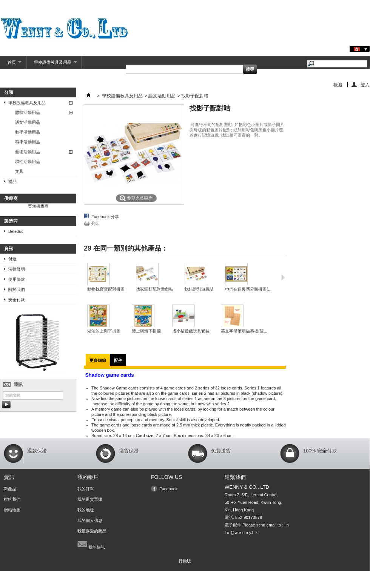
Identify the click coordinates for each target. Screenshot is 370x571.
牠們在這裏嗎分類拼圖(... (248, 289)
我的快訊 (91, 544)
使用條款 (16, 279)
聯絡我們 (12, 499)
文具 (19, 171)
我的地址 (85, 510)
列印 (95, 223)
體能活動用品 (27, 112)
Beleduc (15, 231)
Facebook (168, 488)
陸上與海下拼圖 (146, 331)
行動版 (185, 561)
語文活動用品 (27, 122)
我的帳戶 (88, 477)
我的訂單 (85, 488)
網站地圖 (12, 510)
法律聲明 (16, 269)
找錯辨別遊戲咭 (199, 289)
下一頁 (283, 277)
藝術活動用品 (27, 151)
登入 (365, 84)
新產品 (10, 488)
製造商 (11, 221)
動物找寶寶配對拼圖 (106, 289)
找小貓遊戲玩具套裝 (191, 331)
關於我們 (16, 289)
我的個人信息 (89, 520)
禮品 (12, 181)
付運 (12, 259)
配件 (118, 360)
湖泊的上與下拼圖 (103, 331)
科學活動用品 (27, 142)
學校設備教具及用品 (51, 64)
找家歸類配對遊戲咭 (154, 289)
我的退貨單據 (89, 499)
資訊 (8, 248)
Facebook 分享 (105, 216)
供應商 (11, 198)
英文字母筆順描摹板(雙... (244, 331)
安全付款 (16, 299)
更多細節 (97, 360)
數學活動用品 (27, 132)
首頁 (11, 64)
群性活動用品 (27, 161)
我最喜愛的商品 (91, 531)
